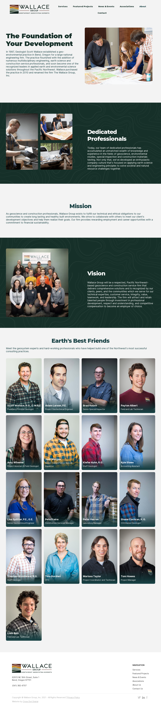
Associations (127, 6)
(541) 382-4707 (19, 685)
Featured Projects (83, 6)
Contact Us (138, 688)
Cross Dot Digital (30, 701)
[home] (27, 10)
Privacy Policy (73, 697)
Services (63, 6)
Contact (102, 13)
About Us (137, 685)
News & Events (106, 6)
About (142, 6)
